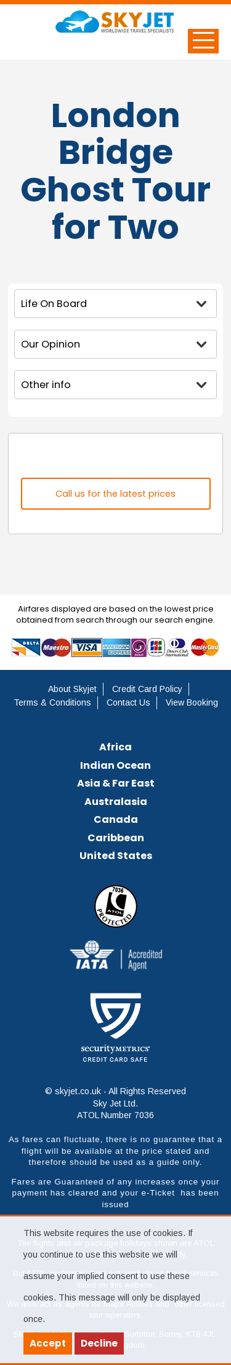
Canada (116, 819)
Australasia (115, 802)
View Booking (192, 702)
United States (115, 856)
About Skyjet (72, 689)
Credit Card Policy (147, 689)
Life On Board (54, 304)
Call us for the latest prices (115, 494)
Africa (115, 747)
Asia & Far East (116, 783)
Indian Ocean (115, 765)
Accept (48, 1343)
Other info (46, 385)
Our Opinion (50, 344)
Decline (99, 1343)
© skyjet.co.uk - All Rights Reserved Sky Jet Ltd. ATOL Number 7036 (115, 1103)
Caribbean (115, 838)
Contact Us (128, 702)
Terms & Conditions (52, 702)
